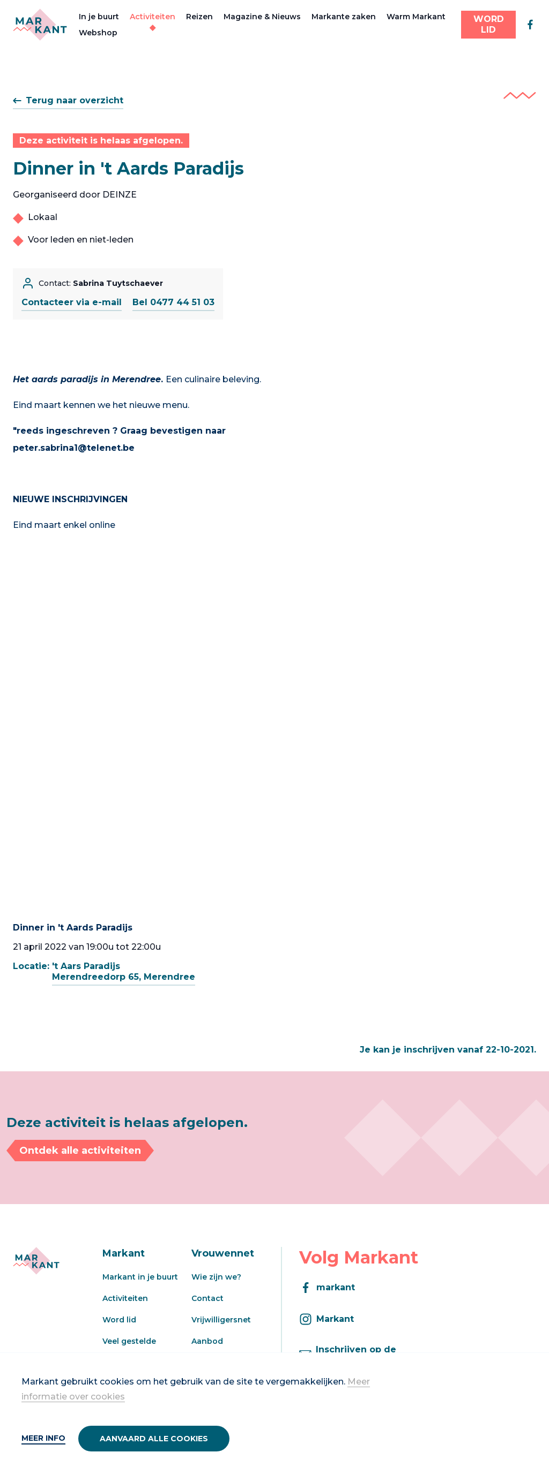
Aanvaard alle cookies (154, 1438)
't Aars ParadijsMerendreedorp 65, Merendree (123, 971)
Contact (207, 1298)
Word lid (119, 1320)
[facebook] (530, 25)
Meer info (43, 1438)
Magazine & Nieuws (262, 16)
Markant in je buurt (140, 1277)
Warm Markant (416, 16)
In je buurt (99, 16)
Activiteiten (152, 16)
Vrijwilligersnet (221, 1320)
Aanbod (207, 1341)
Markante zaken (343, 16)
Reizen (199, 16)
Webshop (98, 32)
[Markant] (40, 25)
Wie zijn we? (216, 1277)
